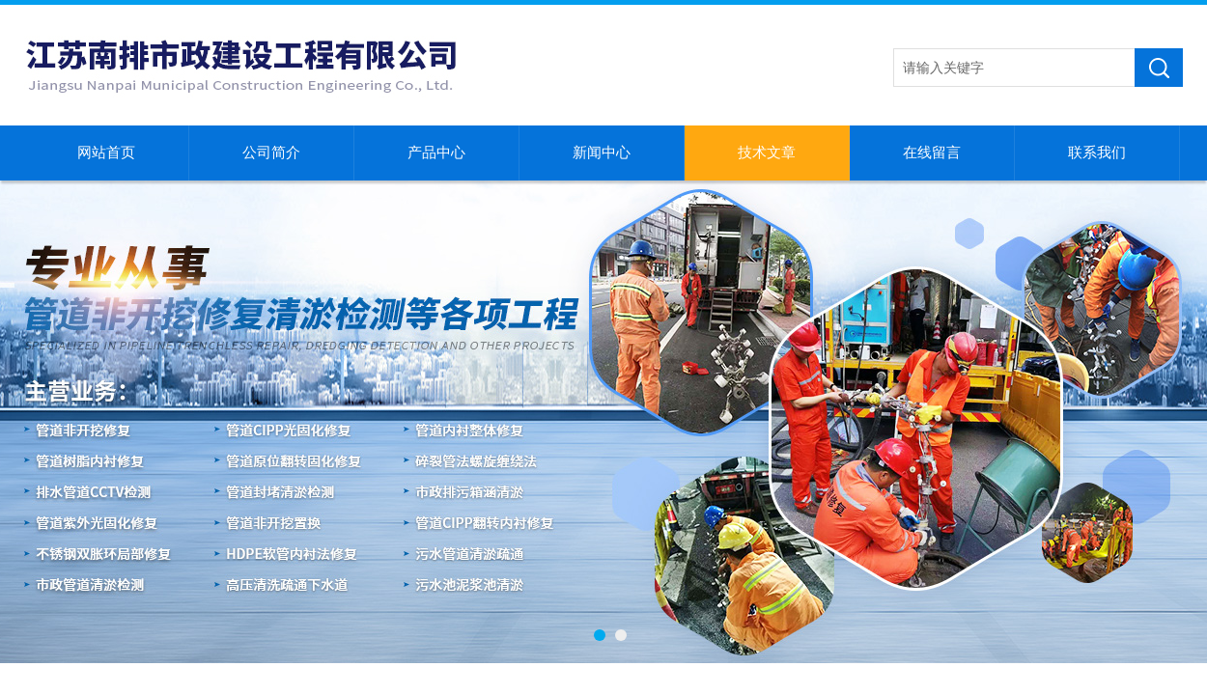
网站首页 (106, 152)
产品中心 (436, 152)
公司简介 (271, 152)
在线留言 (932, 152)
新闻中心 (602, 152)
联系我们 (1097, 152)
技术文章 (767, 152)
